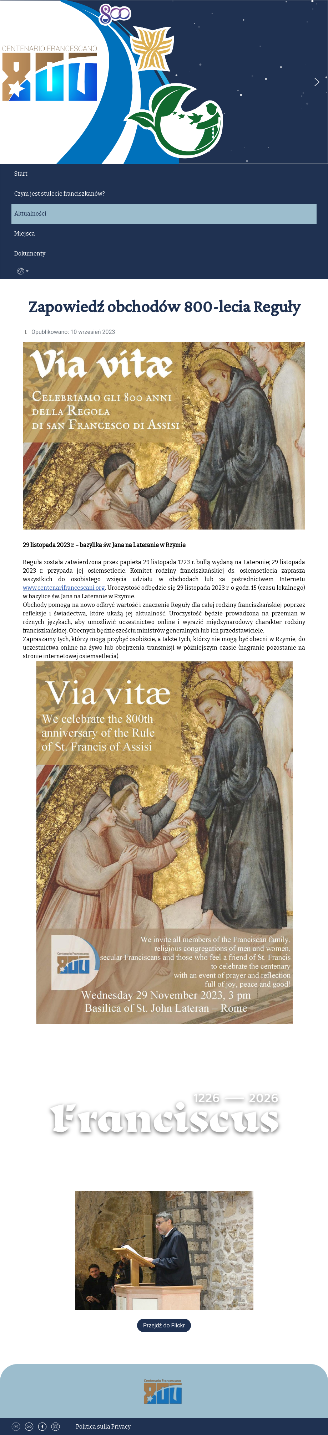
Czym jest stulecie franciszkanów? (59, 193)
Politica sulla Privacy (103, 1426)
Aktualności (30, 213)
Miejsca (24, 233)
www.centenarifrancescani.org (64, 587)
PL (22, 271)
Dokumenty (29, 253)
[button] (317, 82)
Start (20, 173)
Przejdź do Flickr (164, 1325)
